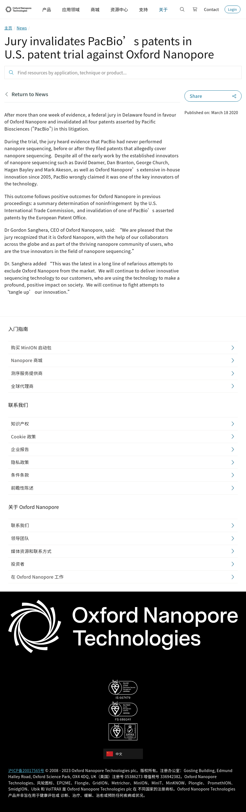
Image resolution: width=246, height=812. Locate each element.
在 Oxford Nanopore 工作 (37, 576)
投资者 (17, 564)
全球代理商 (22, 386)
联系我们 (20, 525)
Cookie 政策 (23, 436)
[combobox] (125, 754)
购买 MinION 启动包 (31, 347)
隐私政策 (20, 462)
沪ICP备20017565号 (26, 770)
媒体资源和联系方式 (31, 551)
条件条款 (20, 475)
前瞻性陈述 (22, 487)
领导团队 (20, 538)
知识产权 (20, 423)
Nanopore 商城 (26, 360)
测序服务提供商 (27, 373)
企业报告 (20, 449)
